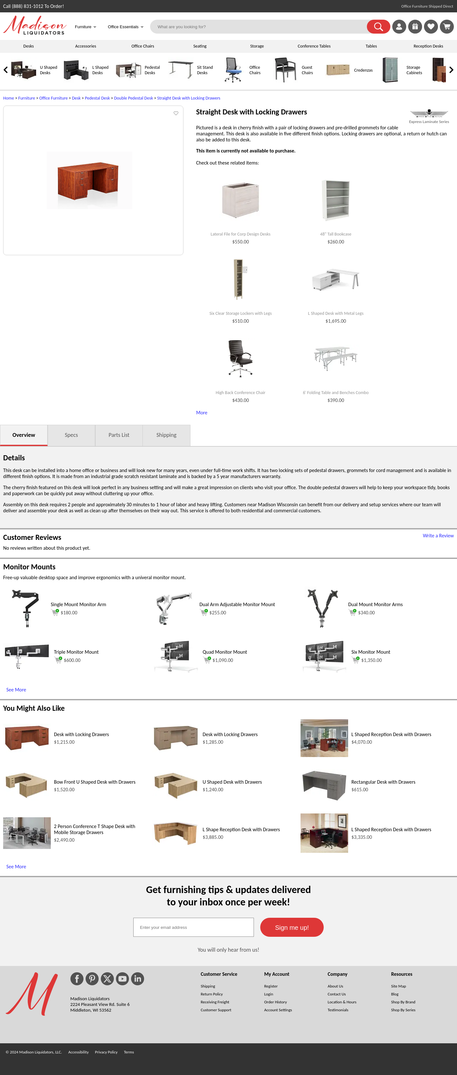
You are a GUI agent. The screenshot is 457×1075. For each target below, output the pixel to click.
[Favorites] (431, 32)
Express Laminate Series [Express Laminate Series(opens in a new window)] (429, 121)
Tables (371, 46)
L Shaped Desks (100, 70)
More (201, 413)
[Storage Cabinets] (390, 81)
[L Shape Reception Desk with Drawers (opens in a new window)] (176, 845)
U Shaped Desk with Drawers (232, 782)
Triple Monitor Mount (76, 652)
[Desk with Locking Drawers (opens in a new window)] (27, 751)
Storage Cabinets (414, 70)
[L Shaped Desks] (76, 81)
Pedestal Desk (97, 98)
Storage (257, 46)
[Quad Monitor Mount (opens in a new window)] (176, 671)
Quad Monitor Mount (225, 652)
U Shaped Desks (48, 70)
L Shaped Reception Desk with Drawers (391, 734)
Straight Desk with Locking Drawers (188, 98)
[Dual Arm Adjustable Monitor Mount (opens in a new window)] (174, 629)
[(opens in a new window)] (429, 113)
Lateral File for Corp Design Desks (240, 234)
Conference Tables (314, 46)
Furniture (26, 98)
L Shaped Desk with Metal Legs (336, 313)
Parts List (119, 434)
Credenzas (363, 70)
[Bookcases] (442, 81)
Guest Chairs (307, 70)
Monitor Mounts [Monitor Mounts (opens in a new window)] (29, 566)
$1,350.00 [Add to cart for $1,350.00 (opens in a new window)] (366, 660)
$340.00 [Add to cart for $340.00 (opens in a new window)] (361, 612)
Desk (76, 98)
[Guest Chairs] (285, 81)
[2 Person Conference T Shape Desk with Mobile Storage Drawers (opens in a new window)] (27, 847)
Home (8, 98)
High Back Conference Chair (241, 392)
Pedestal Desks (152, 70)
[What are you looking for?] (262, 27)
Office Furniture (53, 98)
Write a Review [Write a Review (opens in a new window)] (438, 536)
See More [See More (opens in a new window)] (16, 690)
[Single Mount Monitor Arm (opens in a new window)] (25, 629)
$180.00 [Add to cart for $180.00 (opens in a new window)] (64, 612)
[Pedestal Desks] (128, 81)
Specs (71, 434)
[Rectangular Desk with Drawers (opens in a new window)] (324, 801)
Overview (23, 434)
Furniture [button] (85, 27)
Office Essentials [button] (126, 27)
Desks (28, 46)
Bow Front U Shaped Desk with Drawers (95, 782)
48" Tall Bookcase (335, 234)
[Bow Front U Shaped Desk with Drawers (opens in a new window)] (27, 799)
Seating (200, 46)
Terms (129, 1052)
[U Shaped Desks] (23, 81)
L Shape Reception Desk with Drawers (241, 829)
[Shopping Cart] (447, 27)
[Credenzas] (338, 81)
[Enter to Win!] (415, 32)
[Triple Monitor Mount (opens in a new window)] (27, 668)
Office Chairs (142, 46)
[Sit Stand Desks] (181, 81)
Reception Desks (428, 46)
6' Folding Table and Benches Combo (335, 392)
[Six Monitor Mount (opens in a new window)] (324, 671)
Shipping (166, 434)
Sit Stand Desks (205, 70)
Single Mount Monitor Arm (78, 604)
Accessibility (78, 1052)
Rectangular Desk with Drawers (383, 782)
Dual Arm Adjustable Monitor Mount (237, 604)
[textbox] (193, 927)
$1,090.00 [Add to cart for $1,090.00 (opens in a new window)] (218, 660)
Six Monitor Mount (370, 652)
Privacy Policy (106, 1052)
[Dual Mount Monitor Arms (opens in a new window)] (323, 629)
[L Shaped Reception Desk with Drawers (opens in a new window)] (324, 755)
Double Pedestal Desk (133, 98)
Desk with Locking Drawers (81, 734)
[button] (378, 27)
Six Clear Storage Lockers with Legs (240, 313)
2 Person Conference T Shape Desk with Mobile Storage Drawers (94, 829)
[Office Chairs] (233, 81)
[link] (447, 27)
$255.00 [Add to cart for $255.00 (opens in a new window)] (213, 612)
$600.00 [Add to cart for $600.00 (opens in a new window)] (67, 660)
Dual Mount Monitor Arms (375, 604)
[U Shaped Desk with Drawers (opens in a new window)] (176, 799)
